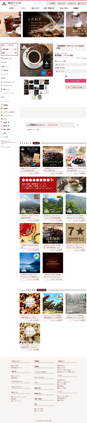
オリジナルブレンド (7, 82)
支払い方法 (63, 8)
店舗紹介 (76, 8)
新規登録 (61, 386)
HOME (11, 8)
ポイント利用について (64, 382)
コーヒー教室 (62, 384)
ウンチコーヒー (5, 101)
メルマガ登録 (62, 388)
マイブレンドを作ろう (8, 112)
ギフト (4, 119)
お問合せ (61, 400)
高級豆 (2, 97)
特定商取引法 (62, 398)
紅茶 (3, 133)
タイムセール (4, 74)
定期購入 (4, 109)
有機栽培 (4, 105)
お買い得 (4, 70)
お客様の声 (61, 380)
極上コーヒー (5, 89)
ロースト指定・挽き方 (64, 369)
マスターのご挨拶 (63, 396)
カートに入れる (75, 80)
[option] (43, 24)
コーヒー (23, 8)
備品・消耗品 (5, 129)
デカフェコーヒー (7, 86)
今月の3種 (3, 62)
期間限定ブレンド (5, 66)
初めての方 (35, 8)
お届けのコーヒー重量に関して (67, 372)
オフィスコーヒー (7, 116)
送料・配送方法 (49, 8)
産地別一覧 (5, 123)
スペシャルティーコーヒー (8, 93)
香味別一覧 (5, 126)
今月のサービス (6, 58)
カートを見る (7, 45)
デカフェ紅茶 (39, 411)
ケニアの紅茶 (4, 137)
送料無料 (3, 78)
